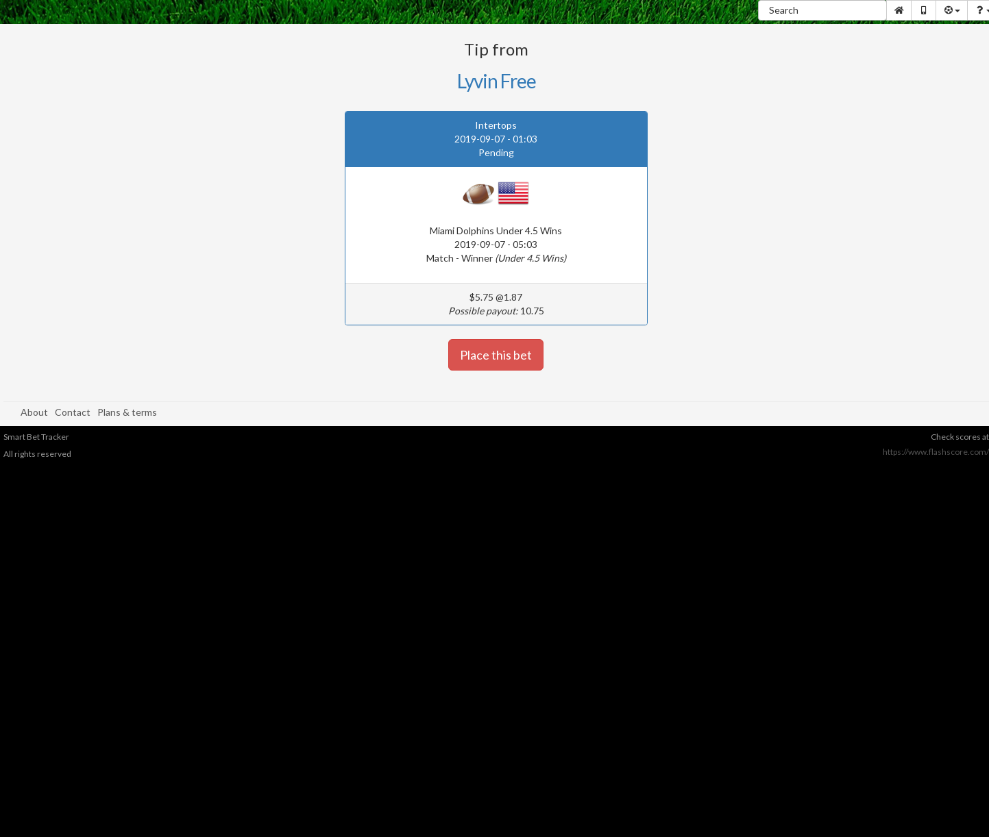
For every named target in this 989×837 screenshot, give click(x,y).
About (34, 412)
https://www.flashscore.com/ (936, 452)
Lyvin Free (496, 80)
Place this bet (496, 354)
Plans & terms (127, 412)
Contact (72, 412)
